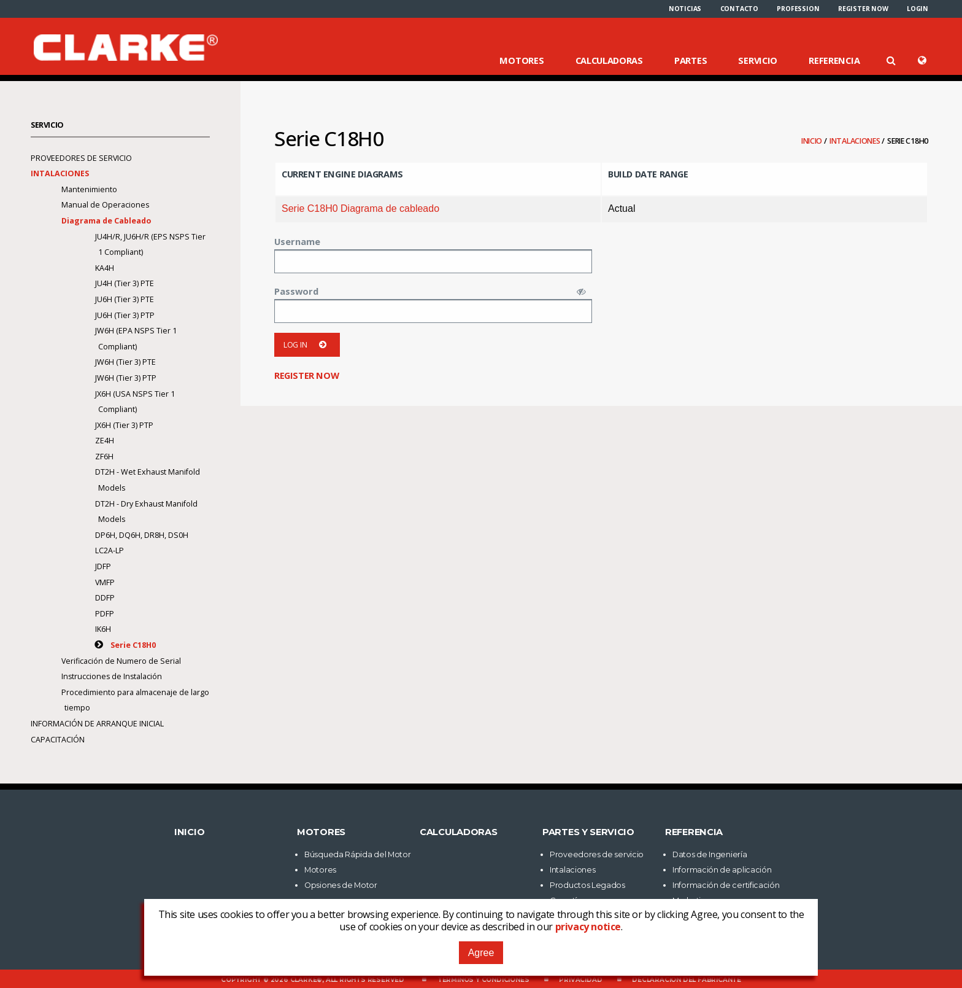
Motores (521, 60)
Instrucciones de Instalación (111, 676)
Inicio (812, 141)
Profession (798, 9)
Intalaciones (855, 141)
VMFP (105, 582)
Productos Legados (587, 885)
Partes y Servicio (588, 832)
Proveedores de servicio (81, 158)
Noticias (685, 9)
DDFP (105, 598)
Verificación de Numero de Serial (121, 661)
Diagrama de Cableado (107, 221)
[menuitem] (685, 9)
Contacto (739, 9)
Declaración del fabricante (686, 980)
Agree (481, 952)
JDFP (103, 566)
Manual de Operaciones (105, 205)
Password (296, 291)
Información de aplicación (722, 869)
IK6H (103, 629)
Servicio (757, 60)
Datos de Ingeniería (709, 854)
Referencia (834, 60)
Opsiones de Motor (340, 885)
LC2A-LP (109, 550)
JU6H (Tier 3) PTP (125, 315)
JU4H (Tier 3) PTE (124, 283)
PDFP (104, 614)
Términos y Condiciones (483, 980)
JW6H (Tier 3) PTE (125, 362)
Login (917, 9)
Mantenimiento (89, 189)
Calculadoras (609, 60)
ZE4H (104, 440)
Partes (690, 60)
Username (297, 241)
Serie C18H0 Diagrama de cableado (360, 208)
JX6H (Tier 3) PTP (124, 425)
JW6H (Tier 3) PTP (125, 378)
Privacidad (580, 980)
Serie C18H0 (133, 645)
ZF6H (104, 456)
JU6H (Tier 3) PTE (124, 299)
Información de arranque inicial (97, 723)
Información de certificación (726, 885)
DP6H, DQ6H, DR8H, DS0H (141, 535)
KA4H (104, 268)
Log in (307, 345)
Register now (863, 9)
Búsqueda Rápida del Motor (357, 854)
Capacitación (58, 739)
